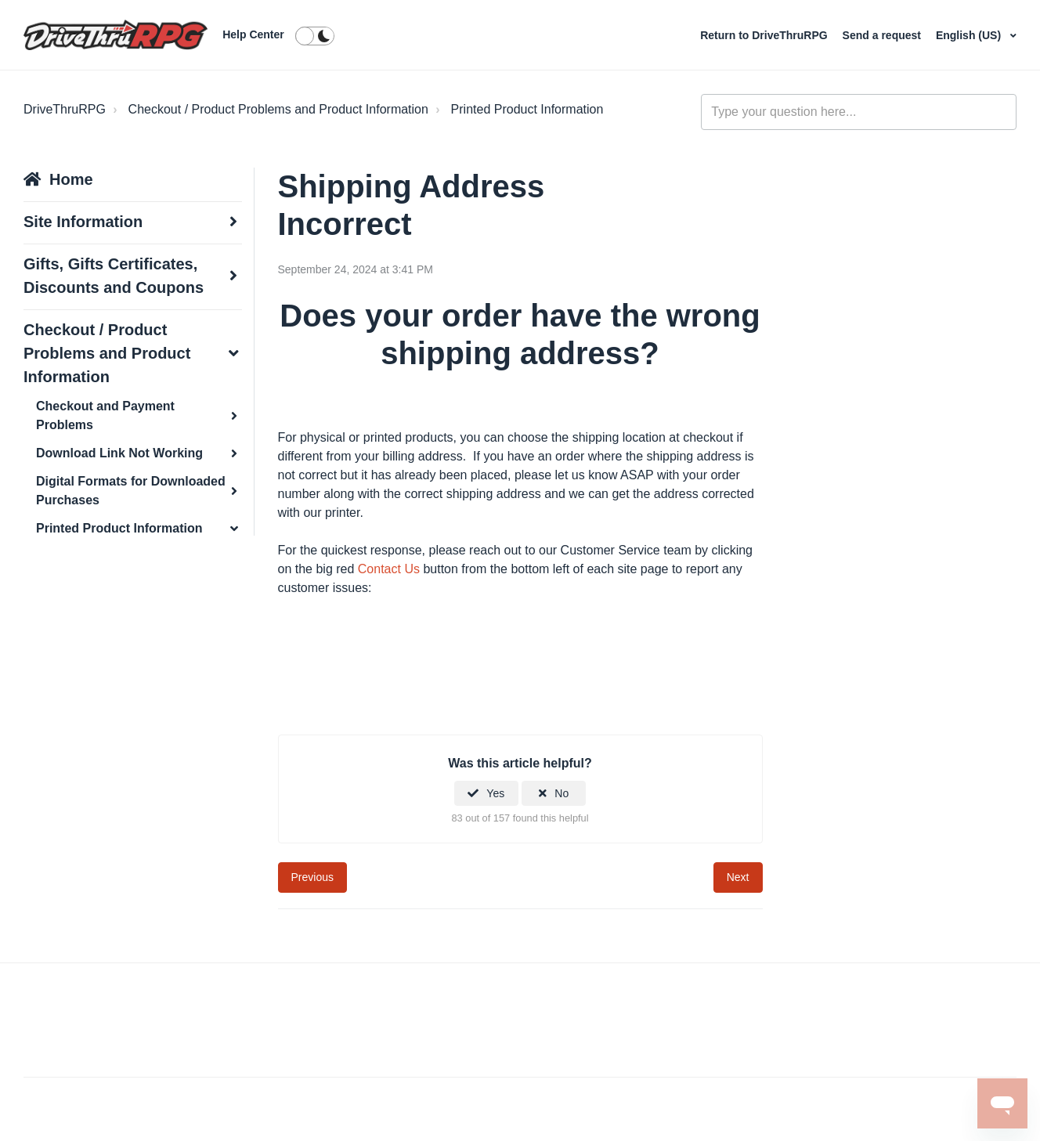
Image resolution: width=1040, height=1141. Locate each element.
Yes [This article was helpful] (495, 793)
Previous (312, 877)
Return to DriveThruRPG (765, 35)
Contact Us (389, 569)
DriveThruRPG (64, 109)
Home (71, 179)
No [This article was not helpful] (561, 793)
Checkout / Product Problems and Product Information (278, 109)
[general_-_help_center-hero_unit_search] (859, 112)
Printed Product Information (527, 109)
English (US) (970, 35)
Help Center (253, 34)
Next (738, 877)
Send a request (883, 35)
